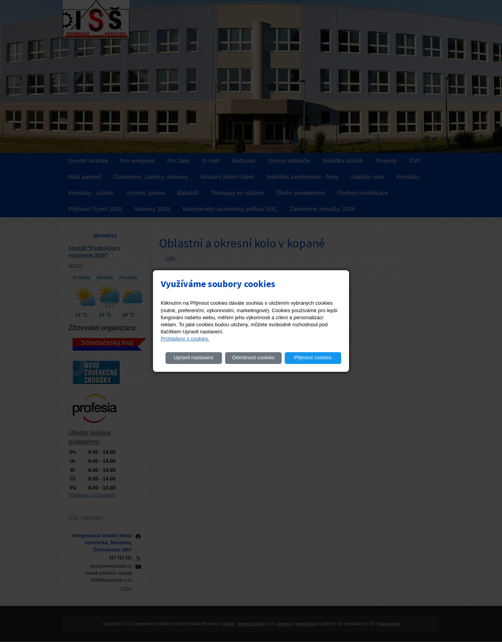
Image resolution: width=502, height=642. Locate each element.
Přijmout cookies (312, 357)
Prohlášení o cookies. (185, 339)
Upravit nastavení (193, 357)
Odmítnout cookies (253, 357)
